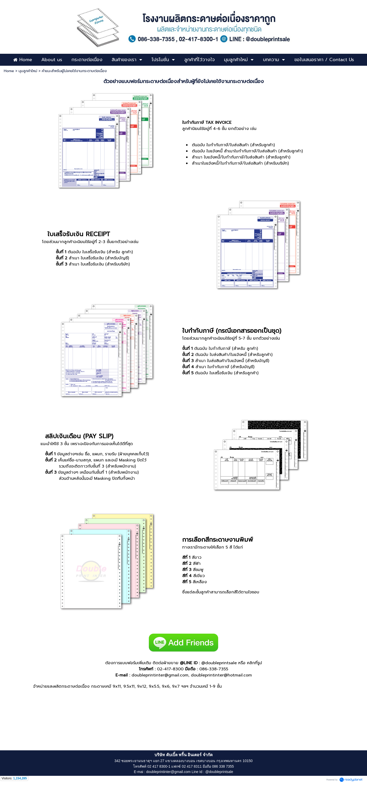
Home (9, 71)
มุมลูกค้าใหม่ (28, 71)
